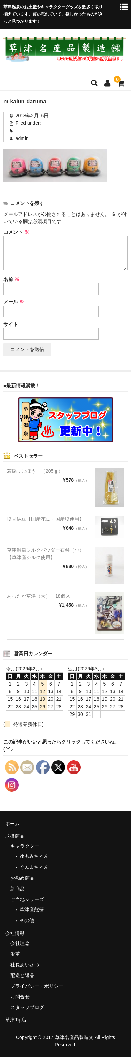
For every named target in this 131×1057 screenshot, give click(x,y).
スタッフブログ (27, 1007)
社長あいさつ (24, 964)
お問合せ (20, 996)
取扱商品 (14, 836)
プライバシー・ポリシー (36, 986)
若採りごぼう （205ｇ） (35, 471)
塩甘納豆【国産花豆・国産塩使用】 (45, 519)
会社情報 (14, 933)
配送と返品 (22, 975)
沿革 (15, 954)
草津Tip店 (15, 1020)
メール (13, 302)
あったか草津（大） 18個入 (38, 596)
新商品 (17, 888)
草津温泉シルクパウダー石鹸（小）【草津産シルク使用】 (45, 553)
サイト (10, 324)
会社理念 (20, 943)
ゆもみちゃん (34, 856)
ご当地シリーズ (27, 899)
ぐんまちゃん (34, 867)
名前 (11, 279)
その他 (27, 920)
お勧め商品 (22, 878)
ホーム (12, 823)
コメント (16, 232)
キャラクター (24, 846)
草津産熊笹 (32, 909)
